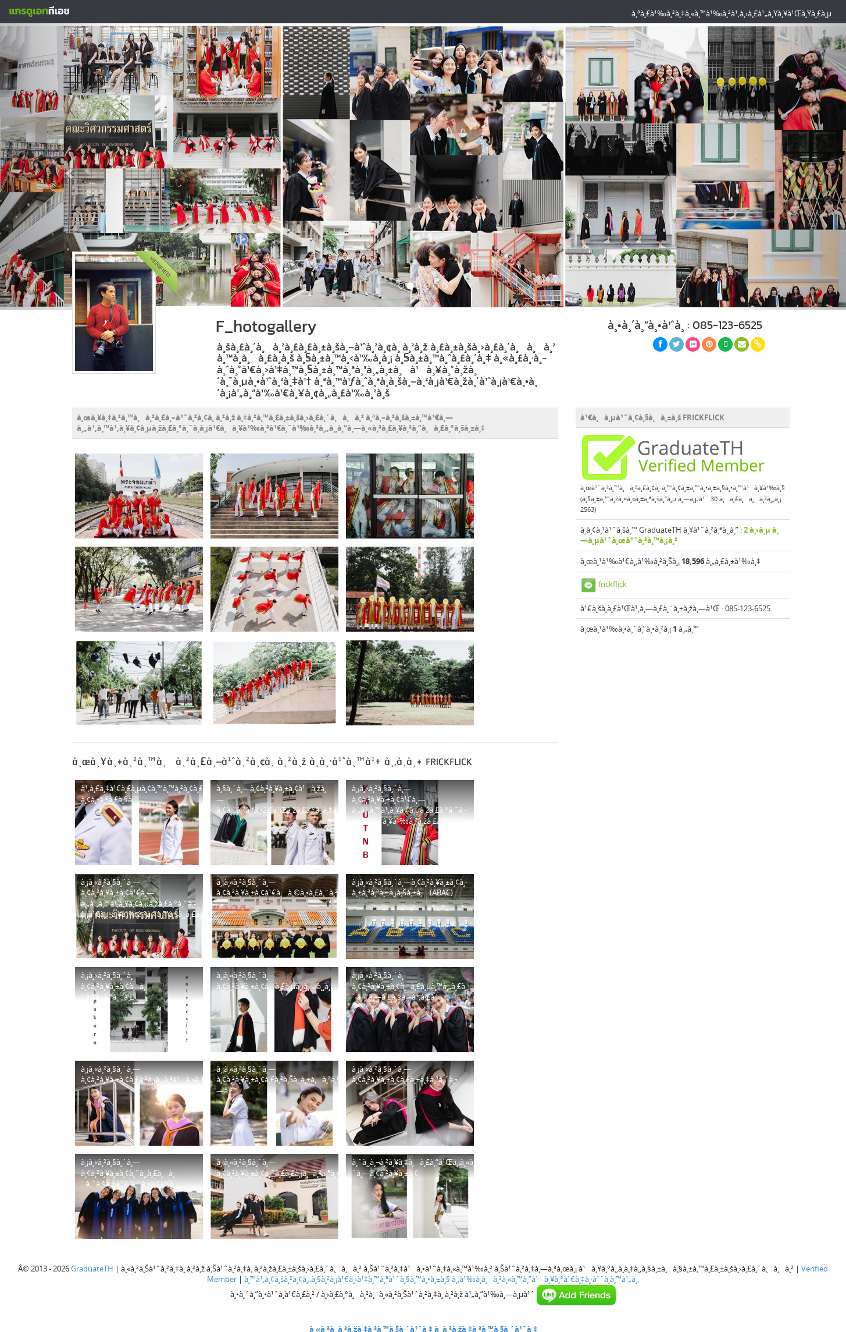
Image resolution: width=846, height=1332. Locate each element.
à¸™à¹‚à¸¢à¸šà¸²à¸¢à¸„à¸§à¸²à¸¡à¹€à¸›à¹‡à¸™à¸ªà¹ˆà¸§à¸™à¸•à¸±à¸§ (347, 1279)
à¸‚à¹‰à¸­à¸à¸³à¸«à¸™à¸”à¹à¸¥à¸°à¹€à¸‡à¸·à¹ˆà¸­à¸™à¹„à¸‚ (545, 1279)
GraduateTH (92, 1268)
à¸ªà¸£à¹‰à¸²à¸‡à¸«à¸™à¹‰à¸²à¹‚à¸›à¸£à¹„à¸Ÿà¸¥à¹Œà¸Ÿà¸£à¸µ (731, 13)
